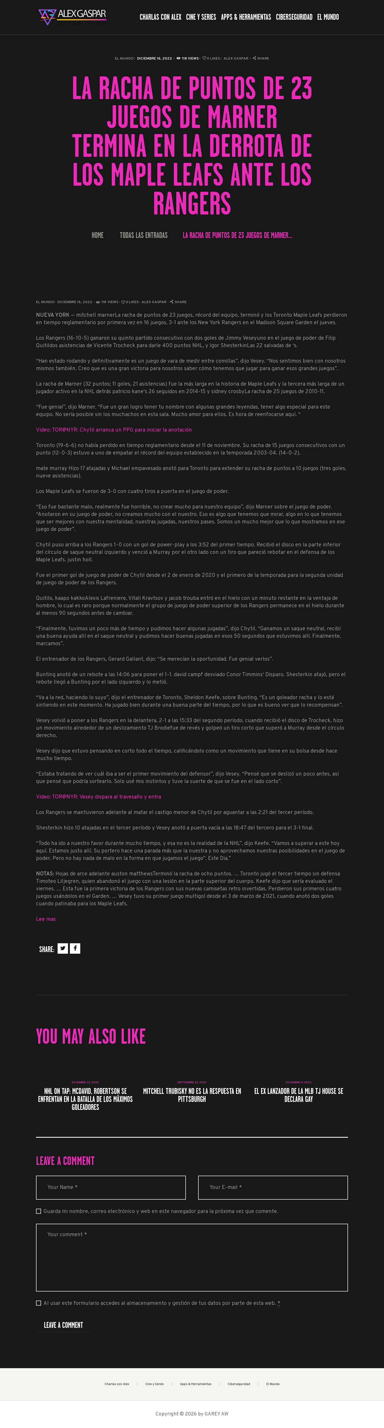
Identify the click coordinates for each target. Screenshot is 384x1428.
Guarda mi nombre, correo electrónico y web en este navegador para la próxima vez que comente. (160, 1211)
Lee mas (46, 919)
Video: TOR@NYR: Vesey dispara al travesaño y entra (98, 797)
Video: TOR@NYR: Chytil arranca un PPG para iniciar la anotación (114, 430)
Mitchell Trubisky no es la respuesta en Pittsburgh (192, 1095)
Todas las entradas (144, 235)
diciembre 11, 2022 (298, 1082)
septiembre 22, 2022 (192, 1082)
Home (97, 235)
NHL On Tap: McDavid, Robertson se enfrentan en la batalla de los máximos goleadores (85, 1099)
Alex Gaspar (236, 58)
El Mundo (124, 58)
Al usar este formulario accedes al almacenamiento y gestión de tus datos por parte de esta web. (161, 1303)
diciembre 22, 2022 (85, 1082)
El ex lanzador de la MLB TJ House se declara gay (298, 1095)
